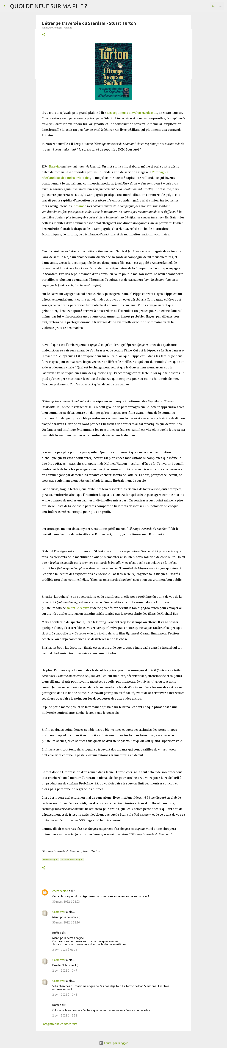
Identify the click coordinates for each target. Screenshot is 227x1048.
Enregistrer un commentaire (59, 1024)
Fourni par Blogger (113, 1043)
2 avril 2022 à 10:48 (64, 994)
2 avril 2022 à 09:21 (64, 949)
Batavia (54, 166)
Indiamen (79, 206)
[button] (44, 35)
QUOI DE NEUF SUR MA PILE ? (48, 6)
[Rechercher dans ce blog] (205, 6)
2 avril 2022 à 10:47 (64, 970)
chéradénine (60, 891)
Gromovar (58, 911)
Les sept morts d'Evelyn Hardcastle (132, 112)
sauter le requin (78, 608)
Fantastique (50, 859)
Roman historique (72, 859)
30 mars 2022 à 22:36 (66, 922)
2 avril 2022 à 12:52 (64, 1015)
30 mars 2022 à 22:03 (66, 901)
